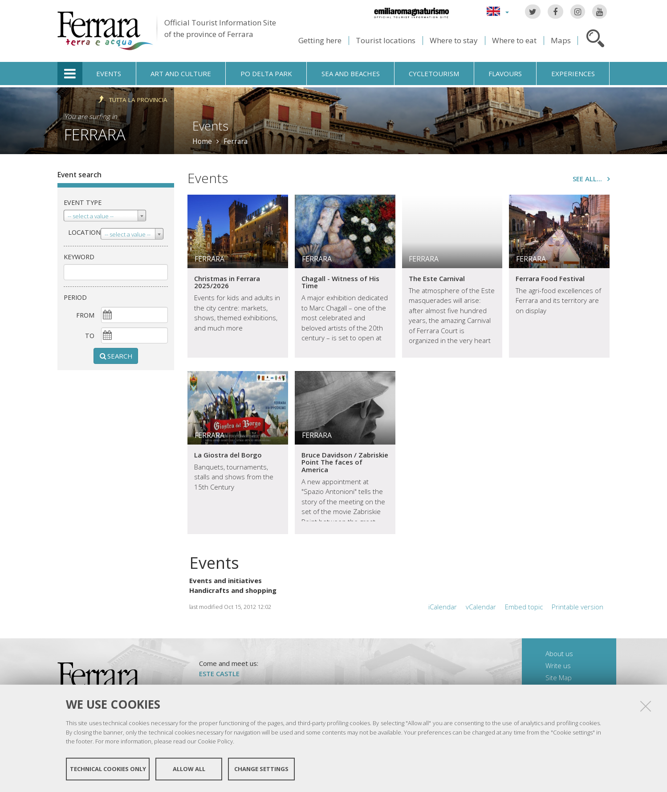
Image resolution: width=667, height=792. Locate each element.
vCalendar (481, 606)
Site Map (558, 677)
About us (559, 653)
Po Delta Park (266, 73)
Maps (561, 40)
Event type (83, 202)
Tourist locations (385, 40)
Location (84, 232)
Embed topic (524, 606)
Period (75, 297)
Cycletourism (434, 73)
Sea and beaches (350, 73)
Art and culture (180, 73)
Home (202, 141)
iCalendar (442, 606)
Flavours (505, 73)
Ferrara (95, 134)
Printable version (577, 606)
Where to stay (454, 40)
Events (108, 73)
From (85, 315)
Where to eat (514, 40)
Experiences (573, 73)
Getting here (320, 40)
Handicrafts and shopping (233, 590)
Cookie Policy (215, 741)
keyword (79, 257)
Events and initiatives (225, 580)
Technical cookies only (108, 769)
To (89, 335)
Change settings (261, 769)
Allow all (189, 769)
